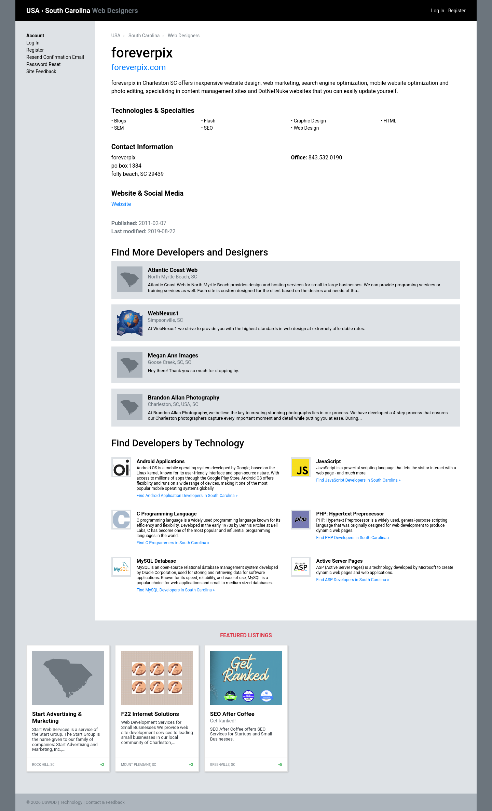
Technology (71, 802)
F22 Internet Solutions (150, 713)
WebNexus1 (163, 313)
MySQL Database (156, 561)
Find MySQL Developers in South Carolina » (176, 590)
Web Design (306, 128)
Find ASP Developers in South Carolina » (352, 579)
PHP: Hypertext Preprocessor (350, 514)
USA (33, 10)
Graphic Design (310, 120)
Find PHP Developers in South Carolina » (352, 537)
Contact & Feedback (105, 802)
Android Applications (161, 461)
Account (35, 35)
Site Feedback (41, 71)
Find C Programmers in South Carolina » (173, 542)
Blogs (120, 120)
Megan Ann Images (173, 355)
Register (457, 10)
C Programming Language (167, 514)
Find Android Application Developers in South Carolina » (187, 495)
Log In (437, 10)
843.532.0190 (325, 157)
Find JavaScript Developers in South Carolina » (358, 480)
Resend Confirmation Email (55, 57)
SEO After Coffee (232, 713)
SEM (119, 128)
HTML (389, 120)
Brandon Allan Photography (183, 397)
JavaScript (328, 461)
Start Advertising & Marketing (57, 717)
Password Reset (43, 64)
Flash (210, 120)
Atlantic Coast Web (172, 269)
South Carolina (91, 10)
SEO (208, 128)
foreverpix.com (138, 67)
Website (121, 204)
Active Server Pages (339, 561)
